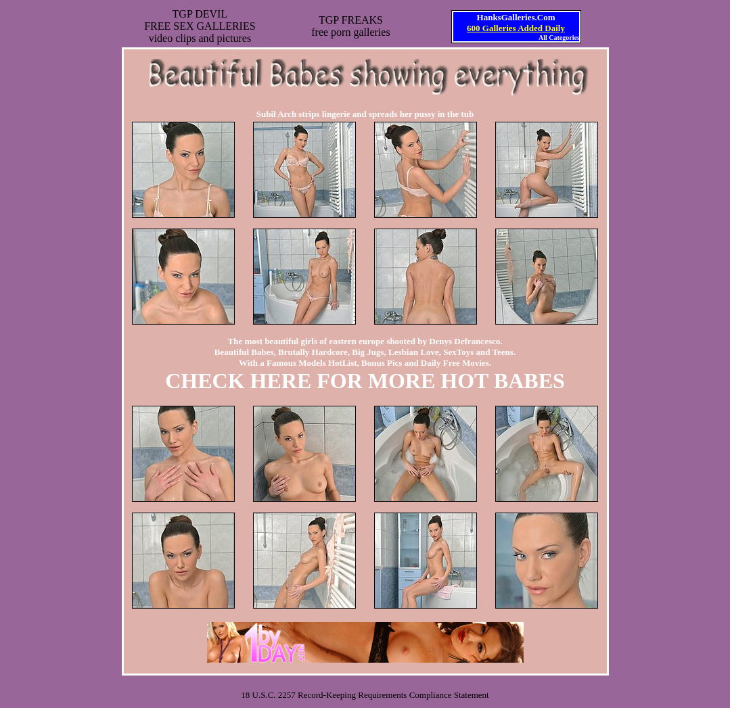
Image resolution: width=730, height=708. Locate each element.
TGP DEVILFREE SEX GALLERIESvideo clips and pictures (199, 26)
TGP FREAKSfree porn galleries (350, 26)
